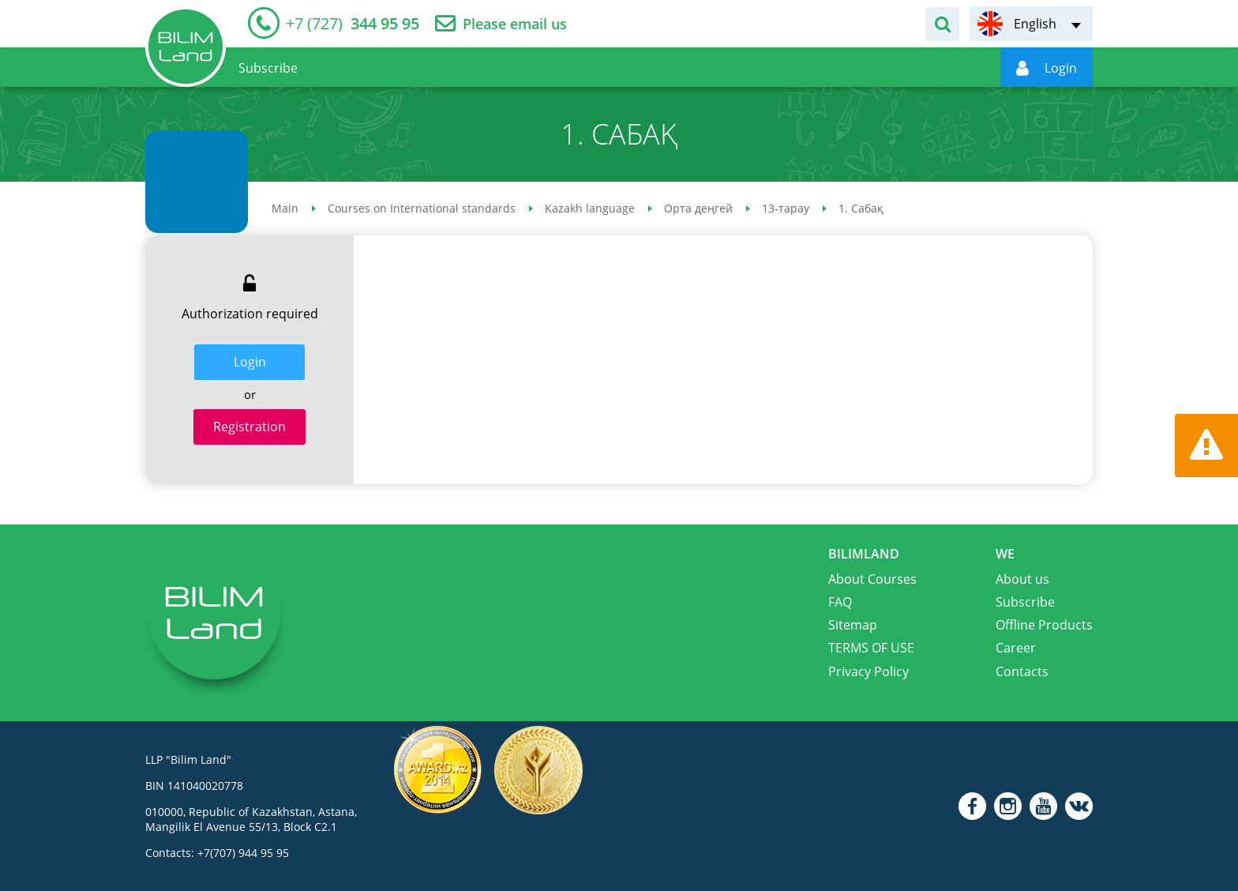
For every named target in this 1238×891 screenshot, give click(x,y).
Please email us (515, 24)
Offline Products (1044, 624)
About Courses (872, 579)
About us (1022, 579)
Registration (249, 426)
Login (250, 361)
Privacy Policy (868, 671)
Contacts (1022, 671)
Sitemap (852, 624)
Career (1016, 647)
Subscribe (1025, 602)
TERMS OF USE (871, 647)
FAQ (840, 602)
